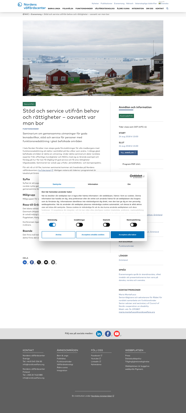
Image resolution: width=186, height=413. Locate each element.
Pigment (139, 368)
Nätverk (129, 3)
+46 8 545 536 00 (34, 361)
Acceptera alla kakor (127, 235)
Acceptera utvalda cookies (93, 235)
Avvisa (58, 235)
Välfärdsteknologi (105, 8)
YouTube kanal (45, 170)
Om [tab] (128, 184)
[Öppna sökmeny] (167, 8)
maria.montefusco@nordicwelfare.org (137, 311)
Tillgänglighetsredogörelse (137, 361)
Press (127, 355)
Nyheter (95, 3)
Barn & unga (54, 8)
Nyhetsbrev (96, 364)
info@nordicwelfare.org (34, 364)
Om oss (149, 8)
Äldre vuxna (123, 8)
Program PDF (129, 163)
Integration (138, 8)
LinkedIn (95, 361)
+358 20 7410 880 (34, 374)
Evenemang (119, 3)
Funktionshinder (84, 8)
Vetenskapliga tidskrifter (146, 3)
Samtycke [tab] (57, 184)
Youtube (95, 358)
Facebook (95, 355)
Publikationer (106, 3)
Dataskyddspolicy (133, 358)
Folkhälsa (67, 8)
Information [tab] (93, 184)
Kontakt (160, 8)
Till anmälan (127, 152)
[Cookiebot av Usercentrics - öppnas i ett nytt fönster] (133, 176)
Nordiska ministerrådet (101, 395)
